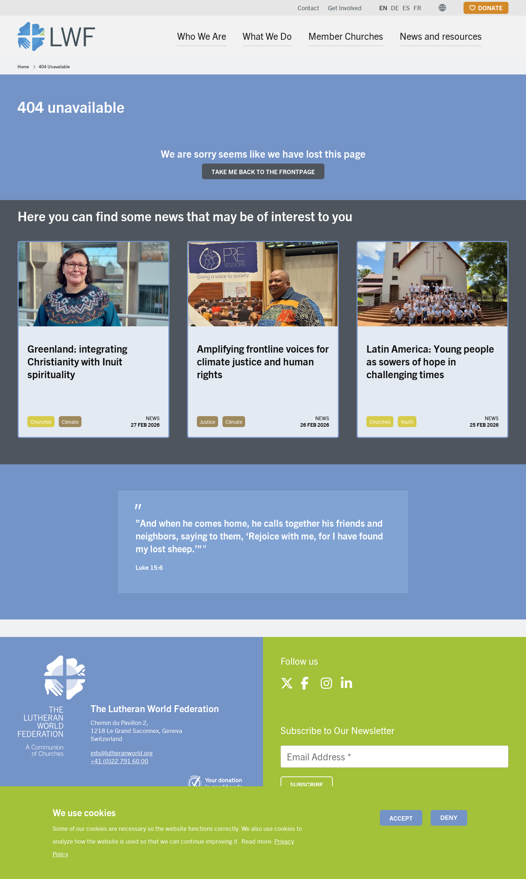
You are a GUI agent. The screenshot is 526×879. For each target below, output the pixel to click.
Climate (70, 421)
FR (417, 8)
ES (406, 8)
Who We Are (201, 36)
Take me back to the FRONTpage (263, 172)
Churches (41, 421)
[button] (442, 7)
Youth (407, 421)
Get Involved (345, 8)
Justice (207, 421)
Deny (448, 817)
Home (23, 66)
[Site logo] (56, 35)
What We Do (267, 36)
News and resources (441, 36)
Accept (401, 818)
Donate (490, 8)
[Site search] (503, 37)
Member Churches (345, 36)
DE (395, 8)
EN (383, 8)
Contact (308, 8)
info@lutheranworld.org (122, 753)
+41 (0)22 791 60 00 (119, 761)
